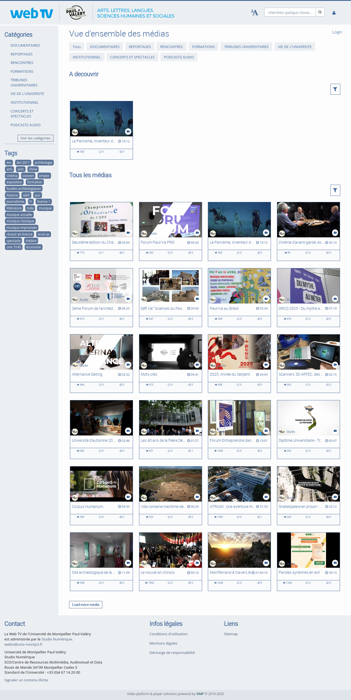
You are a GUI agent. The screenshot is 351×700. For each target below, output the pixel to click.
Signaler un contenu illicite (26, 679)
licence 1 (43, 201)
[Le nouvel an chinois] (170, 562)
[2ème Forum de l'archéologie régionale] (101, 297)
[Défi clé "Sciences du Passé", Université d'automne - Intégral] (170, 297)
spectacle (14, 240)
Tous (77, 46)
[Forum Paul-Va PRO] (170, 231)
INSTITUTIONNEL (25, 102)
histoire (12, 195)
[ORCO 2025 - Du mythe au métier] (308, 297)
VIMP (200, 693)
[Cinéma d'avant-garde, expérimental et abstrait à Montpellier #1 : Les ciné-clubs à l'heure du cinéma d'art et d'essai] (308, 231)
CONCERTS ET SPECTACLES (22, 114)
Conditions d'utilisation (168, 633)
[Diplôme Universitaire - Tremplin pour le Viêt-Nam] (308, 429)
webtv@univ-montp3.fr (23, 644)
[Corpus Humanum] (101, 495)
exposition (14, 182)
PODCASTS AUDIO (26, 124)
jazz (37, 195)
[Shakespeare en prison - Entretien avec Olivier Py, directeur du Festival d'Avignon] (308, 495)
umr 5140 (14, 247)
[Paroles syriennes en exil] (308, 562)
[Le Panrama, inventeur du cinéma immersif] (101, 130)
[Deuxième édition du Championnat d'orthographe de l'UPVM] (101, 231)
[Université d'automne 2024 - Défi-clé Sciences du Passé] (101, 429)
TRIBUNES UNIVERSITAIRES (24, 82)
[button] (335, 89)
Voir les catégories (36, 138)
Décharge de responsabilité (172, 652)
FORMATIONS (22, 71)
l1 (30, 201)
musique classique (20, 221)
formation (34, 182)
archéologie (43, 162)
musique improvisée (22, 227)
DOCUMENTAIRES (25, 45)
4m (9, 162)
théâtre (31, 240)
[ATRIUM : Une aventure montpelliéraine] (239, 495)
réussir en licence (20, 234)
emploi (44, 175)
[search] (290, 12)
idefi (26, 195)
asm (21, 169)
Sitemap (231, 633)
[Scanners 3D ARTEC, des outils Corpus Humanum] (308, 363)
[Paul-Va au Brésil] (239, 297)
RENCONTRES (22, 62)
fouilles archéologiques (24, 188)
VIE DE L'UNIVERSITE (27, 93)
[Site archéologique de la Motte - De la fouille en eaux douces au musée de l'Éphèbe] (101, 562)
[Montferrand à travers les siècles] (239, 562)
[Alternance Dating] (101, 363)
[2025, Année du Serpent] (239, 363)
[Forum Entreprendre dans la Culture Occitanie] (239, 429)
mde (30, 208)
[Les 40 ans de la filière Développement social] (170, 429)
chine (33, 169)
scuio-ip (43, 234)
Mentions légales (163, 643)
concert (28, 175)
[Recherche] (320, 12)
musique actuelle (19, 214)
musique (45, 208)
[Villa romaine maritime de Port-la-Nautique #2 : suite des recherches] (170, 495)
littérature (14, 208)
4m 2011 (22, 162)
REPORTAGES (22, 54)
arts (9, 169)
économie (33, 247)
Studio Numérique (56, 639)
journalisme (15, 201)
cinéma (12, 175)
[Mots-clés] (170, 363)
